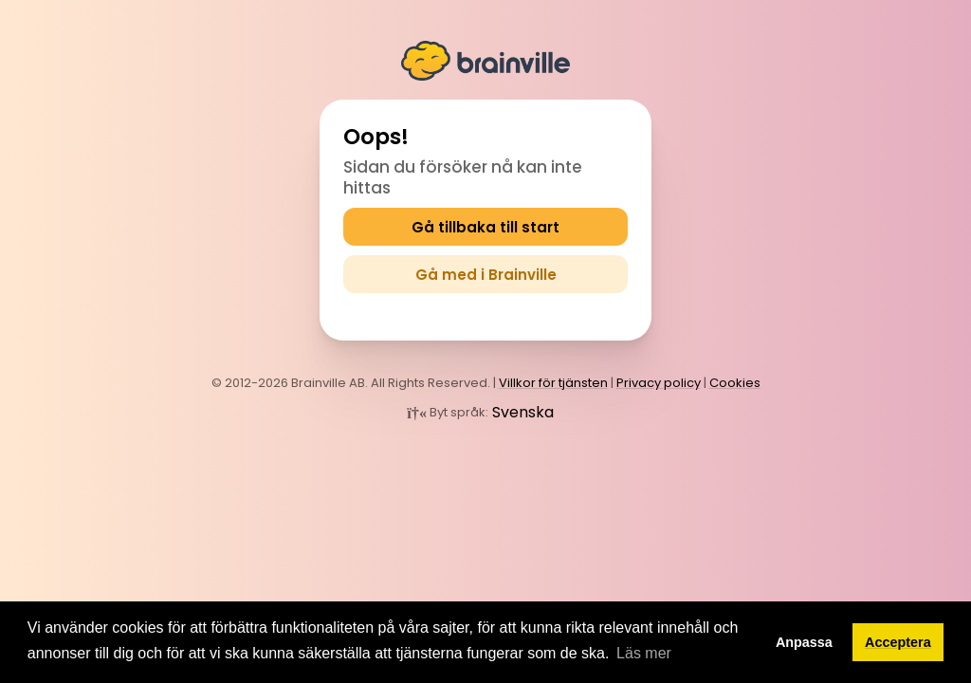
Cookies (734, 383)
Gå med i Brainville (486, 275)
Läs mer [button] (643, 653)
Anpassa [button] (804, 642)
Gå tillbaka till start (485, 227)
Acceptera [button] (898, 642)
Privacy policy (658, 383)
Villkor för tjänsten (553, 383)
